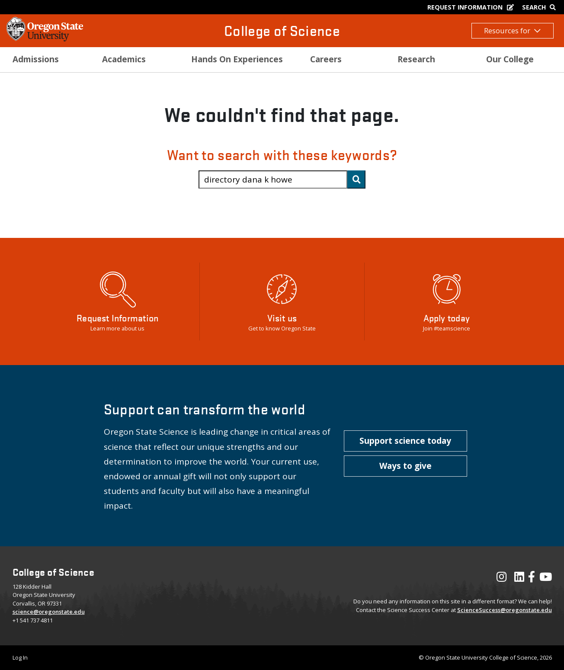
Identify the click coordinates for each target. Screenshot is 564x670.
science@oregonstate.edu (49, 612)
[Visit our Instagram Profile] (501, 579)
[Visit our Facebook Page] (531, 579)
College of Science (282, 30)
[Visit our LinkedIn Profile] (519, 579)
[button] (405, 441)
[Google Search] (541, 7)
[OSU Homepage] (44, 39)
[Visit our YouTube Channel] (545, 579)
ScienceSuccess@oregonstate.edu (504, 610)
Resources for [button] (512, 30)
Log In (20, 657)
